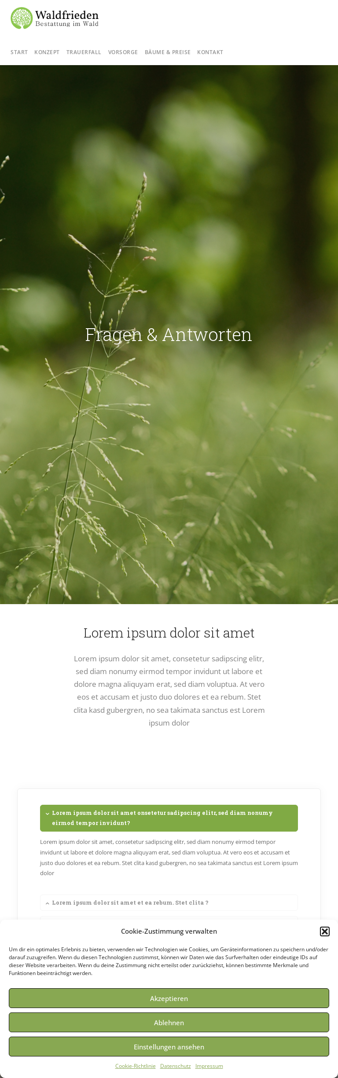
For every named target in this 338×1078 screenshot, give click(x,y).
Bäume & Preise (168, 52)
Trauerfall (84, 52)
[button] (324, 931)
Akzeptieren (169, 998)
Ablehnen (169, 1022)
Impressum (209, 1066)
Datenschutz (175, 1066)
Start (19, 52)
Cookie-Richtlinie (135, 1066)
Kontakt (210, 52)
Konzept (47, 52)
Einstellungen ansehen (169, 1046)
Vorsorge (123, 52)
